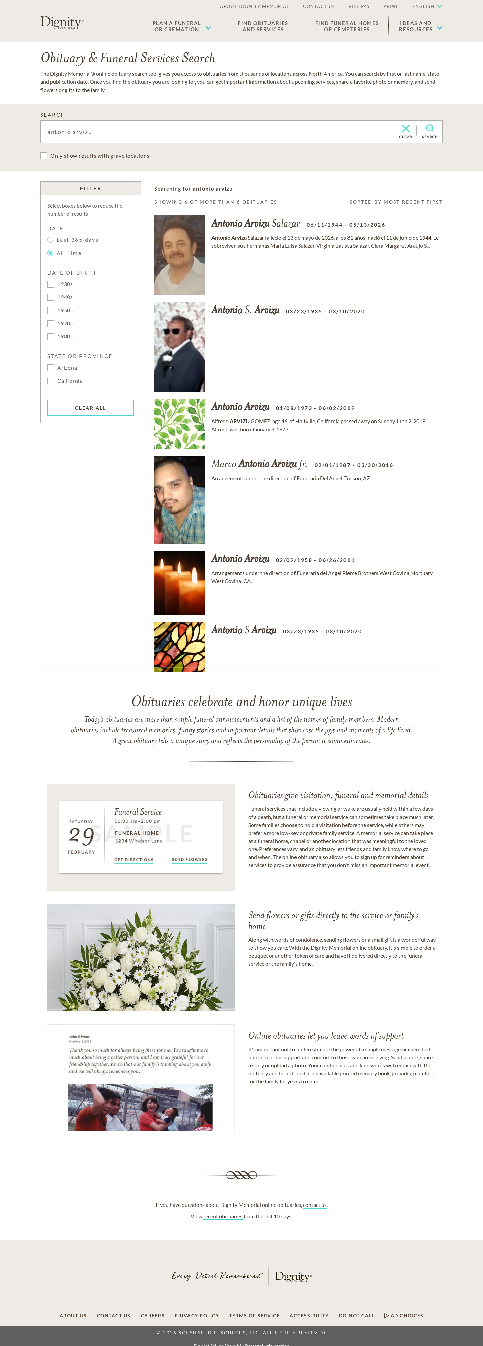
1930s (65, 284)
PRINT (391, 6)
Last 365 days (78, 239)
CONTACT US (319, 6)
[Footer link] (73, 1316)
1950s (65, 310)
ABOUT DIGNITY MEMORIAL (254, 6)
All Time (65, 252)
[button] (182, 26)
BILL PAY (359, 6)
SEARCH (52, 114)
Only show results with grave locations (99, 155)
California (70, 380)
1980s (65, 336)
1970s (65, 323)
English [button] (423, 6)
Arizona (67, 367)
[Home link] (62, 23)
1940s (65, 297)
